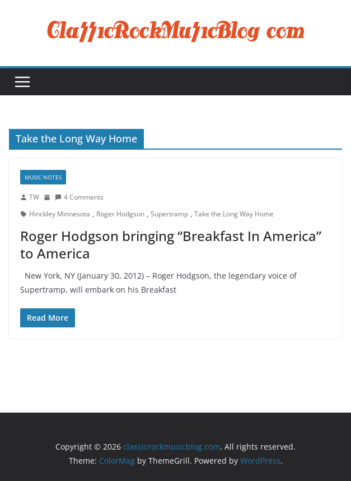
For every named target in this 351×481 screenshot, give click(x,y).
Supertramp (169, 214)
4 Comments (79, 197)
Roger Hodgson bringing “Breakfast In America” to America (170, 244)
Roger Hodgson (120, 214)
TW (34, 197)
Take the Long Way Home (234, 214)
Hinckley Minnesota (59, 214)
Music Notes (43, 177)
